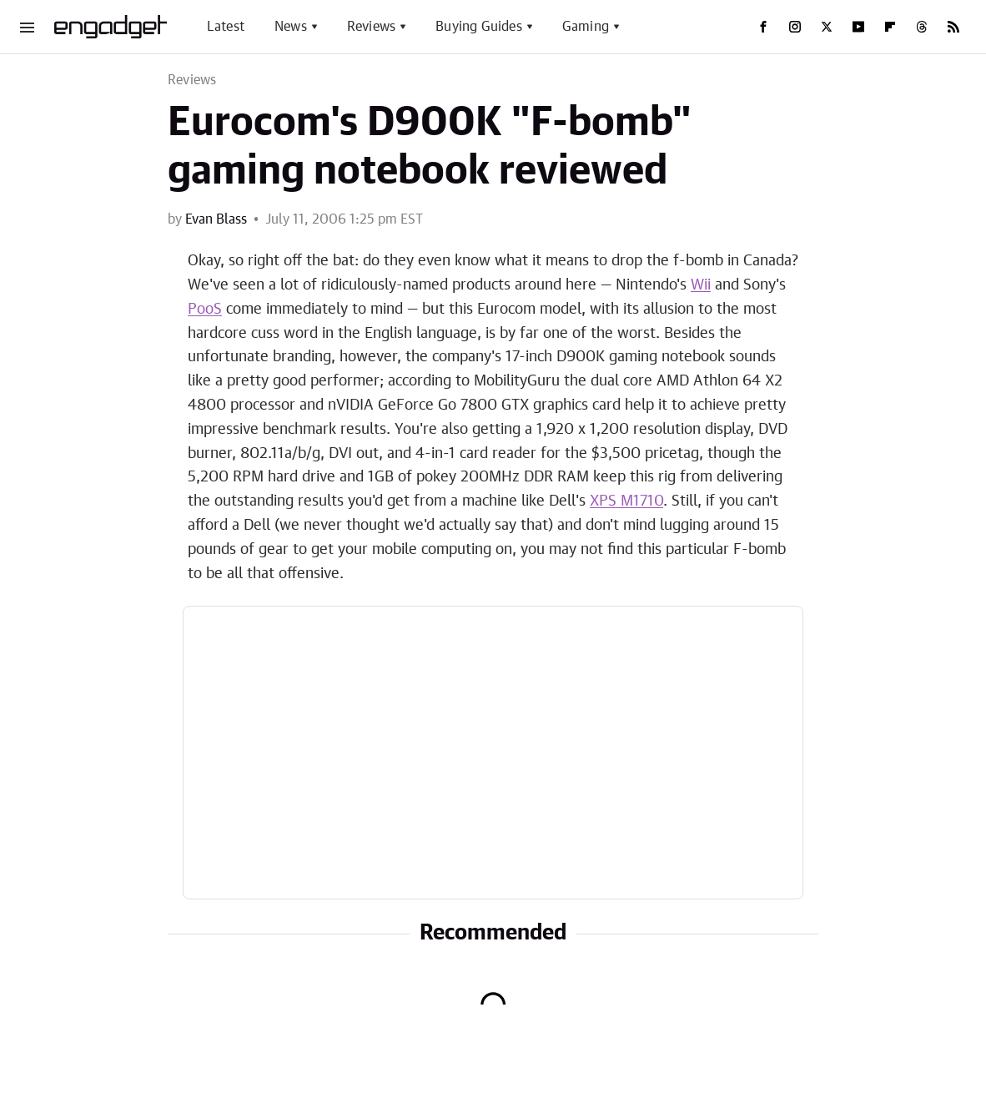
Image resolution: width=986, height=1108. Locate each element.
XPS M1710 (626, 501)
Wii (701, 285)
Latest (225, 26)
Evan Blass (216, 219)
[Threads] (921, 26)
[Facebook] (763, 26)
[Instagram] (794, 26)
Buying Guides (478, 26)
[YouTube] (858, 26)
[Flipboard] (890, 26)
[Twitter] (826, 26)
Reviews (371, 26)
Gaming (585, 26)
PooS (205, 309)
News (290, 26)
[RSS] (953, 26)
